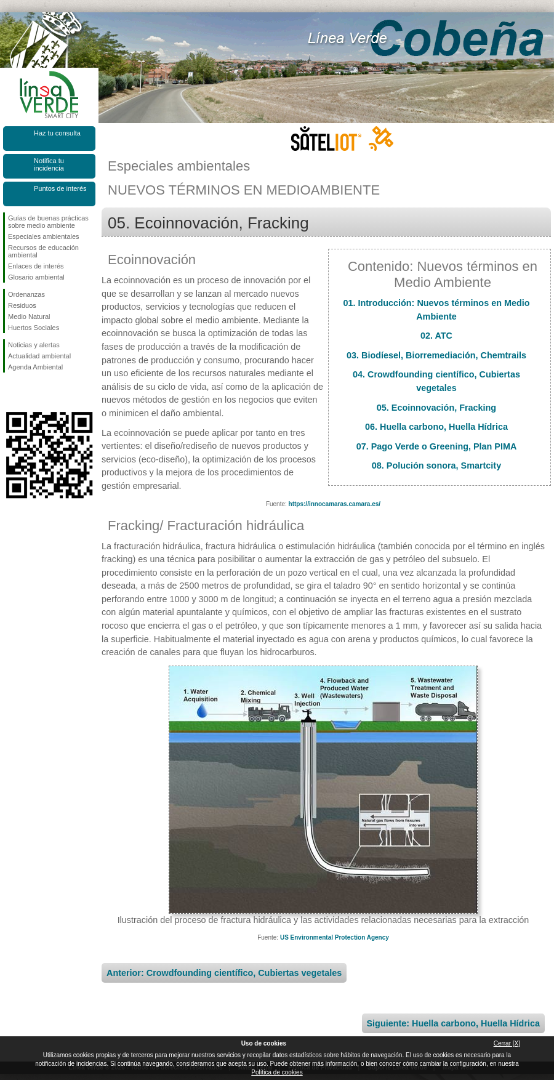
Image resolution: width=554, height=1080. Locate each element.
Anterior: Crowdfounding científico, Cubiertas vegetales (224, 973)
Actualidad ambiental (39, 356)
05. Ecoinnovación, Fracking (436, 408)
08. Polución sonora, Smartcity (436, 465)
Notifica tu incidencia (49, 164)
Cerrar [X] (507, 1043)
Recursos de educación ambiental (43, 251)
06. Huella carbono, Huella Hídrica (436, 427)
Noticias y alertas (34, 345)
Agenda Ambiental (35, 367)
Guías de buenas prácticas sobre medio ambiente (48, 221)
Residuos (22, 305)
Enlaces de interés (36, 266)
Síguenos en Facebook (10, 392)
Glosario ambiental (36, 277)
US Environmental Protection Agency (334, 937)
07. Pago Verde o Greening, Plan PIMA (436, 446)
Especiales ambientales (43, 236)
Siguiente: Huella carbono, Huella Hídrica (453, 1023)
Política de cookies (276, 1072)
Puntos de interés (60, 188)
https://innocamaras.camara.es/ (335, 504)
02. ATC (436, 336)
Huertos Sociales (33, 327)
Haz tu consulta (57, 133)
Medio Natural (29, 316)
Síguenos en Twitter (30, 392)
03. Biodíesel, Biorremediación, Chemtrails (436, 355)
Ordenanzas (26, 294)
